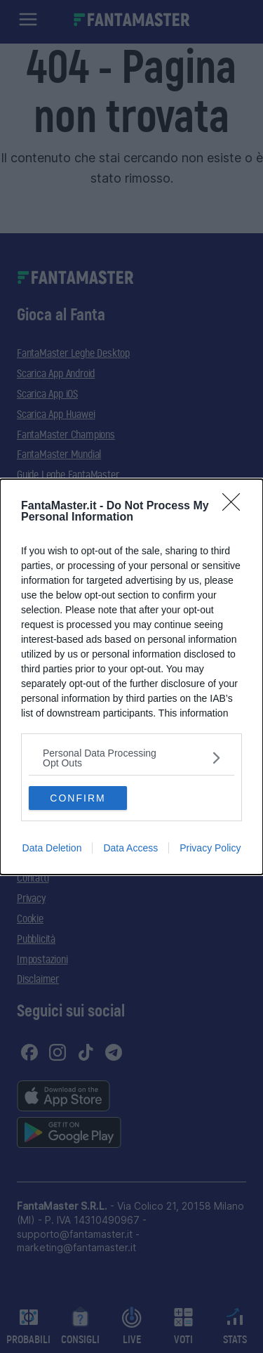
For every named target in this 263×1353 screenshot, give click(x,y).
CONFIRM (77, 798)
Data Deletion (52, 848)
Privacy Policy (210, 848)
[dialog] (131, 677)
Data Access (130, 848)
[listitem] (131, 758)
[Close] (235, 506)
